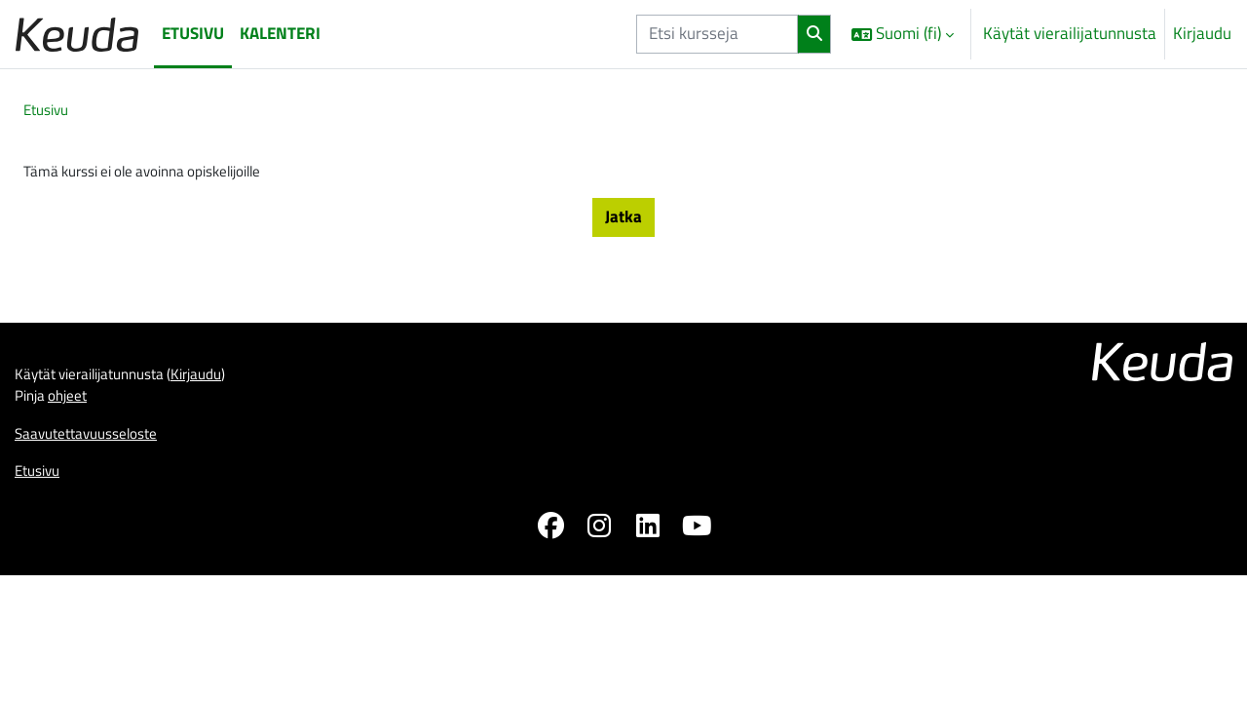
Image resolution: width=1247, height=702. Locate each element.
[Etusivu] (77, 34)
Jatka (623, 223)
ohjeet (76, 410)
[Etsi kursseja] (717, 34)
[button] (902, 34)
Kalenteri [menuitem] (280, 33)
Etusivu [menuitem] (193, 33)
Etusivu (49, 111)
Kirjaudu (1202, 33)
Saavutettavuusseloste (96, 450)
